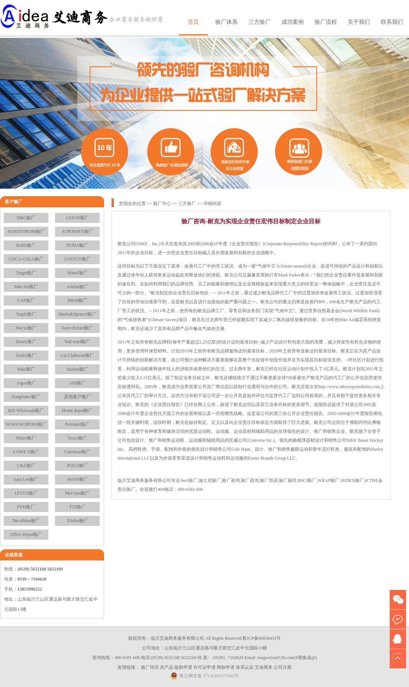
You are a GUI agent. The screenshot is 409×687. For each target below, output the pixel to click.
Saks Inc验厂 (26, 286)
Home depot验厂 (77, 410)
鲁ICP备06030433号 (261, 638)
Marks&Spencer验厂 (77, 314)
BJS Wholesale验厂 (26, 410)
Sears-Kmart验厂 (77, 327)
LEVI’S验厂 (26, 493)
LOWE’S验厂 (26, 451)
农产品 (166, 667)
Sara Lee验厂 (26, 479)
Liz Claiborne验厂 (77, 355)
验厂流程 (326, 22)
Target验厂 (26, 272)
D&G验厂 (26, 217)
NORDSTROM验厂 (25, 231)
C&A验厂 (26, 465)
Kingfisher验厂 (26, 396)
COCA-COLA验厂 (26, 259)
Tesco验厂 (77, 438)
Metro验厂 (26, 438)
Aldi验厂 (77, 383)
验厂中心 (162, 203)
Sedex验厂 (26, 355)
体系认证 (245, 667)
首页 (193, 22)
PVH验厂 (26, 506)
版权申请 (183, 667)
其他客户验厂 (77, 396)
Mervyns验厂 (77, 493)
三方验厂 (259, 22)
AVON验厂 (77, 479)
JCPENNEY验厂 (77, 231)
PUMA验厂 (77, 245)
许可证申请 (204, 667)
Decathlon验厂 (25, 520)
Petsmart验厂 (77, 424)
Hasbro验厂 (77, 369)
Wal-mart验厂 (77, 341)
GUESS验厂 (77, 217)
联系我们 (392, 22)
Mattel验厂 (77, 272)
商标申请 (226, 667)
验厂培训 (150, 667)
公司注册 (283, 667)
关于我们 (359, 22)
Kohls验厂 (26, 245)
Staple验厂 (26, 314)
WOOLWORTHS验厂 (26, 424)
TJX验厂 (77, 506)
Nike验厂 (26, 369)
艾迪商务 (264, 667)
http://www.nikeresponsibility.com (349, 386)
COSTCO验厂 (77, 259)
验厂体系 (226, 22)
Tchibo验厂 (77, 520)
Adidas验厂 (77, 286)
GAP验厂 (26, 300)
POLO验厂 (77, 465)
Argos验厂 (26, 383)
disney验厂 (26, 341)
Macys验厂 (26, 327)
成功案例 (292, 22)
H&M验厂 (77, 300)
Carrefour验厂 (77, 451)
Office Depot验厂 (26, 534)
